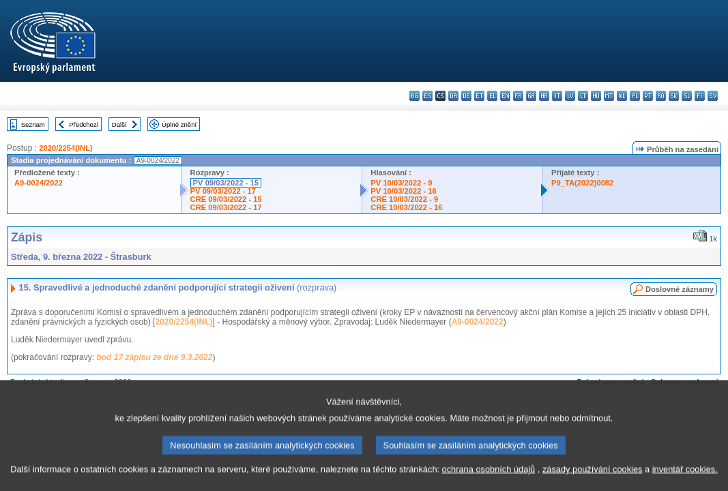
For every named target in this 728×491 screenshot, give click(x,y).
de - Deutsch (466, 96)
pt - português (648, 96)
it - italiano (557, 96)
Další (119, 124)
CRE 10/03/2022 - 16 (406, 207)
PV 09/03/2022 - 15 (226, 183)
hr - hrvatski (544, 96)
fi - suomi (700, 96)
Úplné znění (179, 124)
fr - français (518, 96)
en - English (505, 96)
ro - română (661, 96)
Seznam (33, 124)
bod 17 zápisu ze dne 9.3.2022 (154, 357)
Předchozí (83, 124)
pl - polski (635, 96)
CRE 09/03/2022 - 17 (226, 207)
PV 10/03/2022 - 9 (401, 183)
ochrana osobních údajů (489, 480)
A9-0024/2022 (38, 183)
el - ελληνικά (492, 96)
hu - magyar (596, 96)
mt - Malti (609, 96)
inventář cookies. (685, 480)
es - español (427, 96)
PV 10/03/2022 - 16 (403, 191)
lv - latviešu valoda (570, 96)
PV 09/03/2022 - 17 (223, 191)
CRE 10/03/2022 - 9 (404, 199)
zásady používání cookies (592, 480)
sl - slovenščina (687, 96)
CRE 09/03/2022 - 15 (226, 199)
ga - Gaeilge (531, 96)
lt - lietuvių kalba (583, 96)
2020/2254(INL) (65, 148)
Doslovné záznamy (679, 289)
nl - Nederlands (622, 96)
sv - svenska (713, 96)
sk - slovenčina (674, 96)
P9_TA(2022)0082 (582, 183)
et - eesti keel (479, 96)
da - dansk (453, 96)
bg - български (414, 96)
